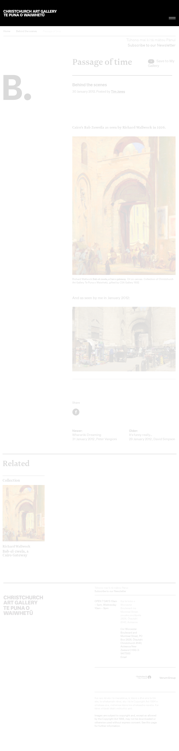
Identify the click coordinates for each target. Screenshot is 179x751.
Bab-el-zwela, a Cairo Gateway (18, 551)
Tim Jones (118, 91)
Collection (11, 480)
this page (151, 722)
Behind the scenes (26, 31)
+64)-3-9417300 (130, 651)
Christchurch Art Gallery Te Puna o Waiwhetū (30, 13)
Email (124, 657)
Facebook (76, 412)
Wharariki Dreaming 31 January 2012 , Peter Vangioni (95, 435)
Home (6, 31)
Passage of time (52, 31)
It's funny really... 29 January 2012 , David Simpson (152, 435)
